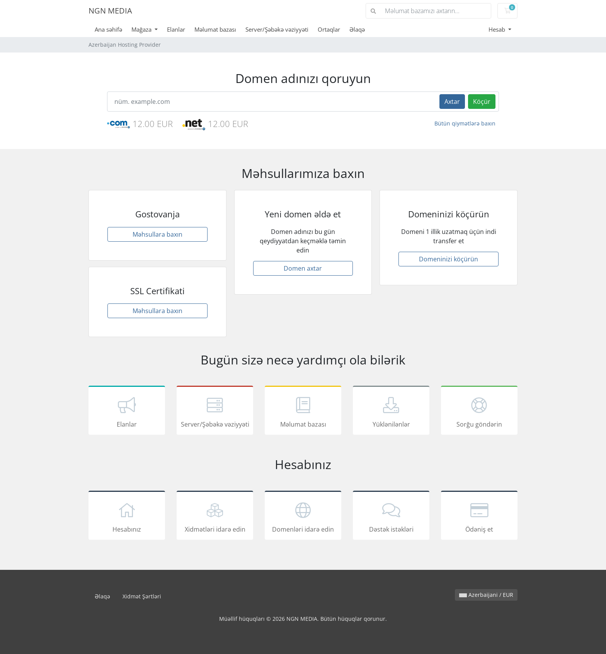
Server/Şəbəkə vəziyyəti (276, 29)
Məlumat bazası (215, 29)
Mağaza (142, 29)
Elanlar (176, 29)
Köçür (481, 101)
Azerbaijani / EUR (486, 594)
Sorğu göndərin (479, 412)
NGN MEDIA (110, 10)
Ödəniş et (479, 517)
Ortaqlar (329, 29)
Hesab (498, 29)
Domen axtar (303, 268)
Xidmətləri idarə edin (215, 517)
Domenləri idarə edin (303, 517)
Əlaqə (357, 29)
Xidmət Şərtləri (142, 596)
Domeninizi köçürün (448, 259)
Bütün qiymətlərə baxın (464, 123)
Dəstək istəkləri (391, 517)
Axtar (452, 101)
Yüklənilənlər (391, 412)
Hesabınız (127, 517)
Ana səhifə (108, 29)
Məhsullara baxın (157, 234)
